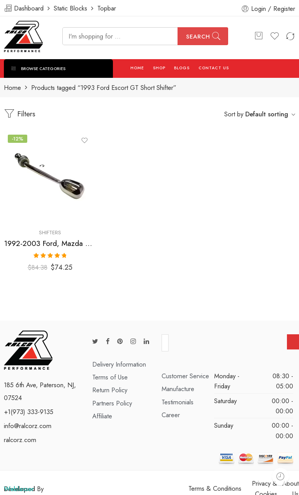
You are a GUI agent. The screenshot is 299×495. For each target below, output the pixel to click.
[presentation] (228, 341)
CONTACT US (214, 68)
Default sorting (266, 114)
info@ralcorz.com (27, 422)
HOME (137, 68)
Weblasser (19, 485)
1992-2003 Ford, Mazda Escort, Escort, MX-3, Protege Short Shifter (50, 243)
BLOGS (182, 68)
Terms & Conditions (214, 484)
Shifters (50, 232)
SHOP (159, 68)
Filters (19, 113)
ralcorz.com (20, 436)
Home (12, 87)
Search (198, 36)
